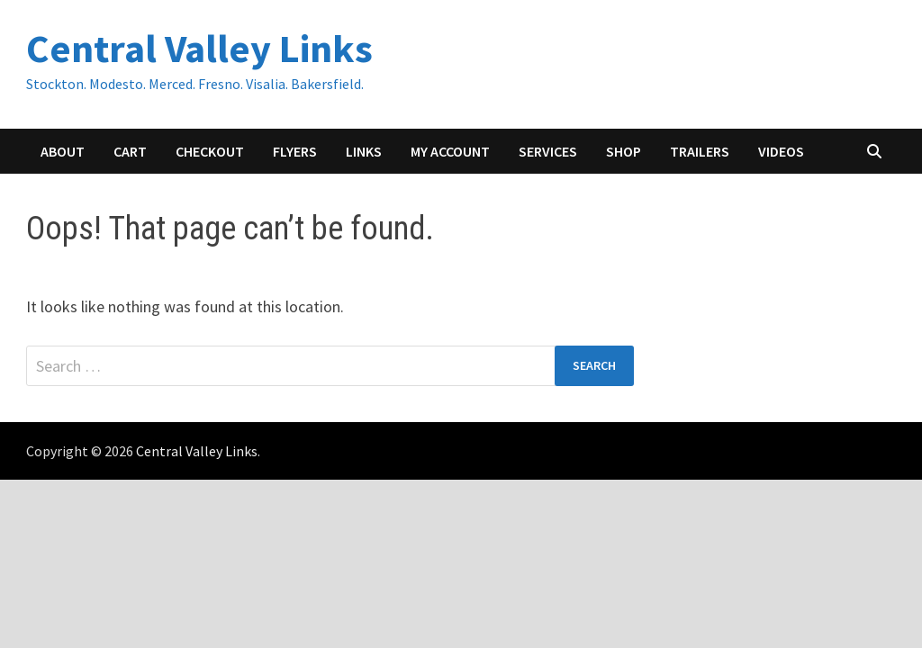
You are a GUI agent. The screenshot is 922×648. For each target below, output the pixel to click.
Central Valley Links (199, 48)
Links (364, 151)
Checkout (210, 151)
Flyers (295, 151)
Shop (623, 151)
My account (450, 151)
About (63, 151)
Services (548, 151)
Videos (781, 151)
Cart (130, 151)
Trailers (699, 151)
